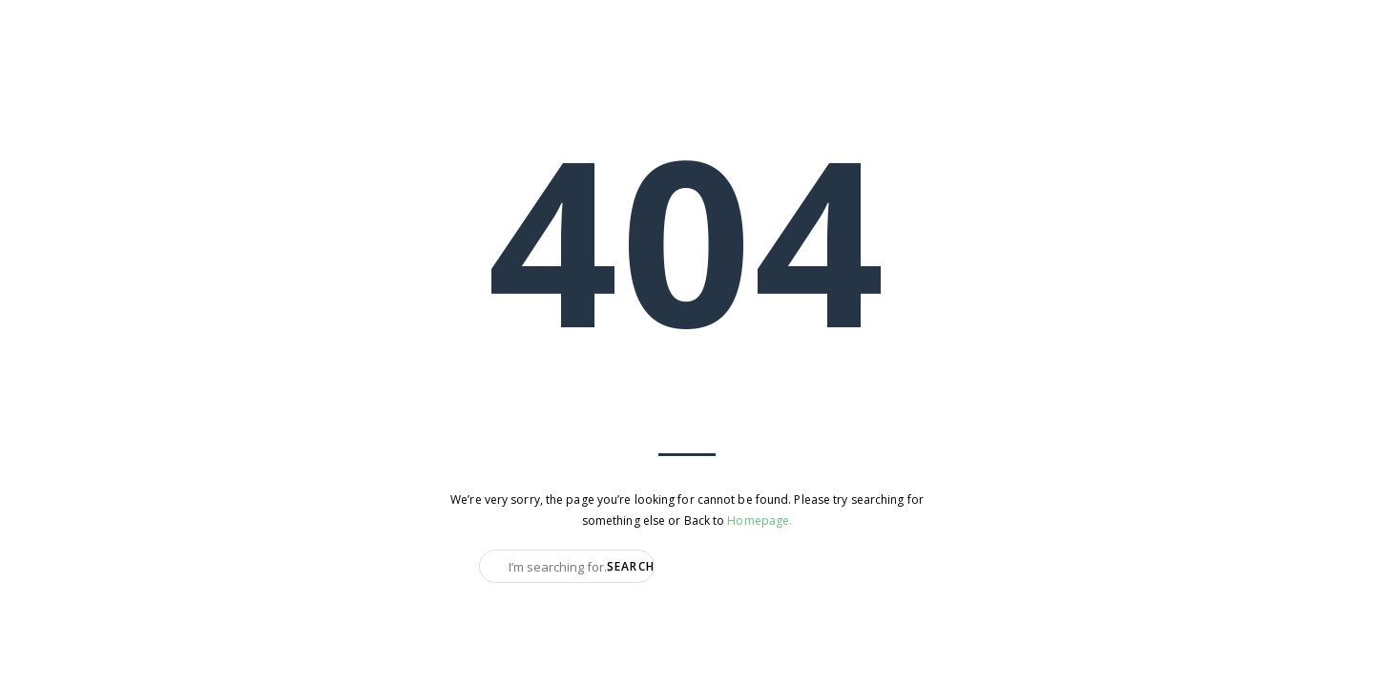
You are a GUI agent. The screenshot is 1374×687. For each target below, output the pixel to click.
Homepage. (759, 520)
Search (631, 566)
